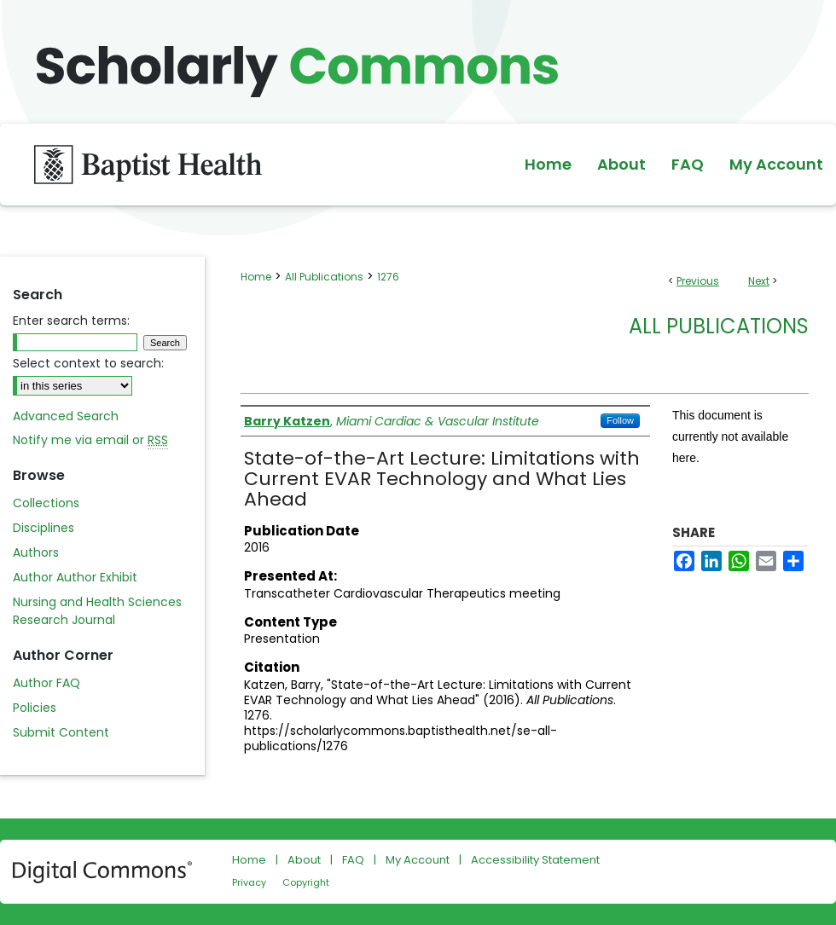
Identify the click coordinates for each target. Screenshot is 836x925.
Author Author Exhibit (75, 577)
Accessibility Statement (535, 860)
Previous (697, 281)
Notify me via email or (90, 440)
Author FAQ (46, 682)
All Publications (324, 276)
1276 (388, 276)
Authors (36, 552)
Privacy (249, 882)
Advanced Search (66, 416)
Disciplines (43, 527)
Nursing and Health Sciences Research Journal (97, 610)
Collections (46, 503)
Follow (620, 420)
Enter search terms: (71, 320)
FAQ (353, 860)
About (304, 860)
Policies (34, 707)
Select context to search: (88, 363)
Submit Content (61, 732)
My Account (418, 860)
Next (758, 281)
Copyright (305, 882)
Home (256, 276)
